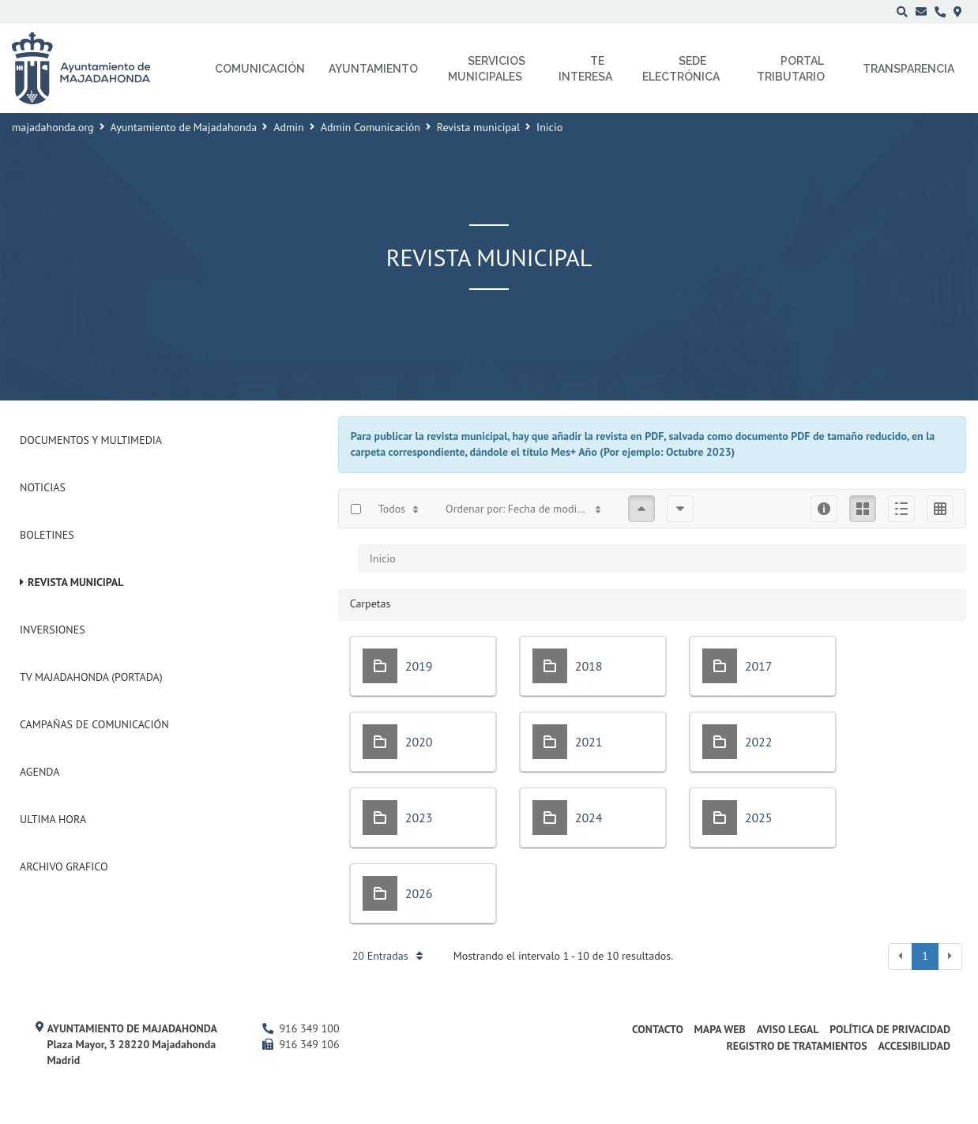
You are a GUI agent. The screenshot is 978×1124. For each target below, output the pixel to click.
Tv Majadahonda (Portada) (91, 677)
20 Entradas (387, 956)
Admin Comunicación (370, 127)
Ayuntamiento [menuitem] (373, 68)
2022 (759, 742)
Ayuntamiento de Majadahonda (184, 127)
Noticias (43, 487)
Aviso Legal (788, 1029)
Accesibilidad (914, 1046)
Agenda (39, 772)
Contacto (657, 1029)
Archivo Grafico (64, 866)
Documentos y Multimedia (91, 440)
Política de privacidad (889, 1029)
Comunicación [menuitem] (260, 68)
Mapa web (720, 1029)
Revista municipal (478, 127)
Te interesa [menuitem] (585, 69)
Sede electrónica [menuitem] (681, 69)
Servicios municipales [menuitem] (487, 69)
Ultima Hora (53, 819)
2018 (589, 666)
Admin (288, 127)
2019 (419, 666)
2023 (419, 817)
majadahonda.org (53, 127)
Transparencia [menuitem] (908, 68)
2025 (759, 817)
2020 (419, 742)
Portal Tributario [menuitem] (791, 69)
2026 (419, 893)
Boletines (47, 535)
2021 (589, 742)
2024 (589, 817)
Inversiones (52, 629)
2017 (759, 666)
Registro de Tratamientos (796, 1046)
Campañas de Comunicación (94, 724)
